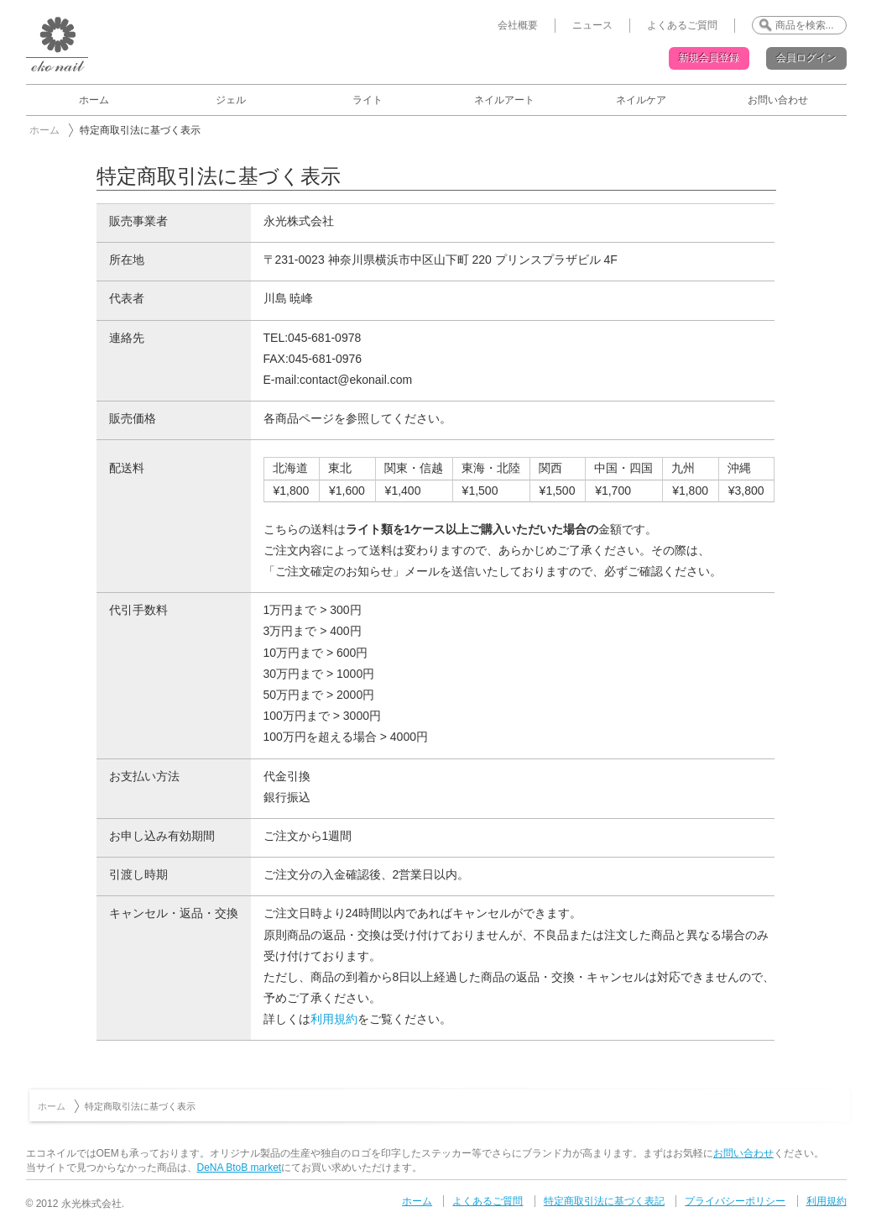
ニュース (592, 25)
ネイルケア (641, 100)
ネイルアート (504, 100)
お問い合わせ (778, 100)
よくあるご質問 (682, 25)
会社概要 (518, 25)
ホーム (94, 100)
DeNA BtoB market (239, 1167)
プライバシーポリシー (735, 1201)
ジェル (231, 100)
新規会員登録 (709, 58)
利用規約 (333, 1019)
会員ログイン (806, 58)
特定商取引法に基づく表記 (604, 1201)
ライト (367, 100)
